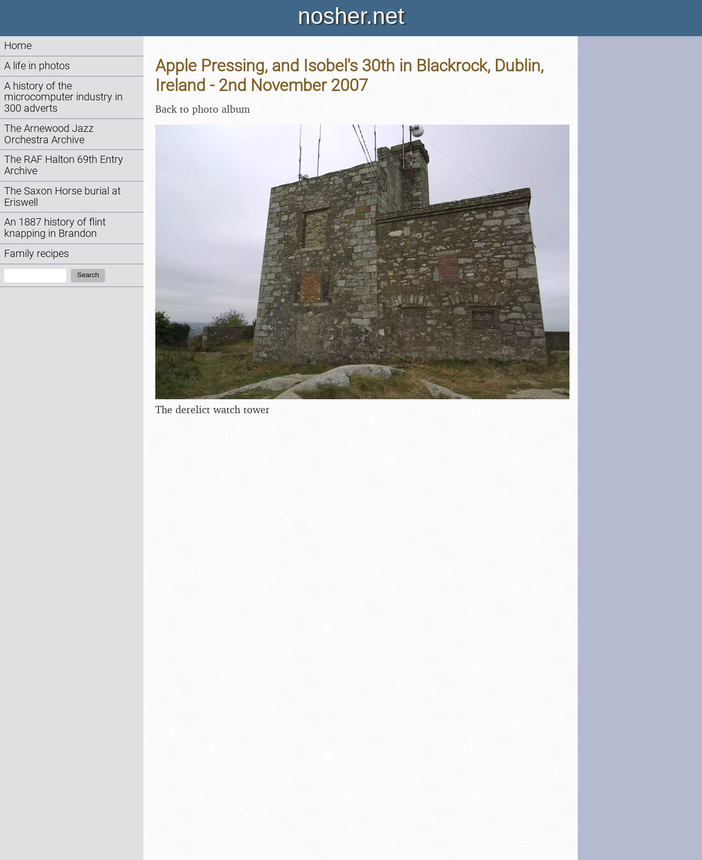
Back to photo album (202, 108)
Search (88, 275)
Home (18, 46)
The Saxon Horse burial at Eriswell (62, 196)
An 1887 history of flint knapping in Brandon (55, 227)
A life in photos (37, 66)
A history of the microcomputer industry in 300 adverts (63, 97)
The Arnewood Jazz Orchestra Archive (49, 134)
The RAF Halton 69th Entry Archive (63, 165)
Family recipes (36, 254)
